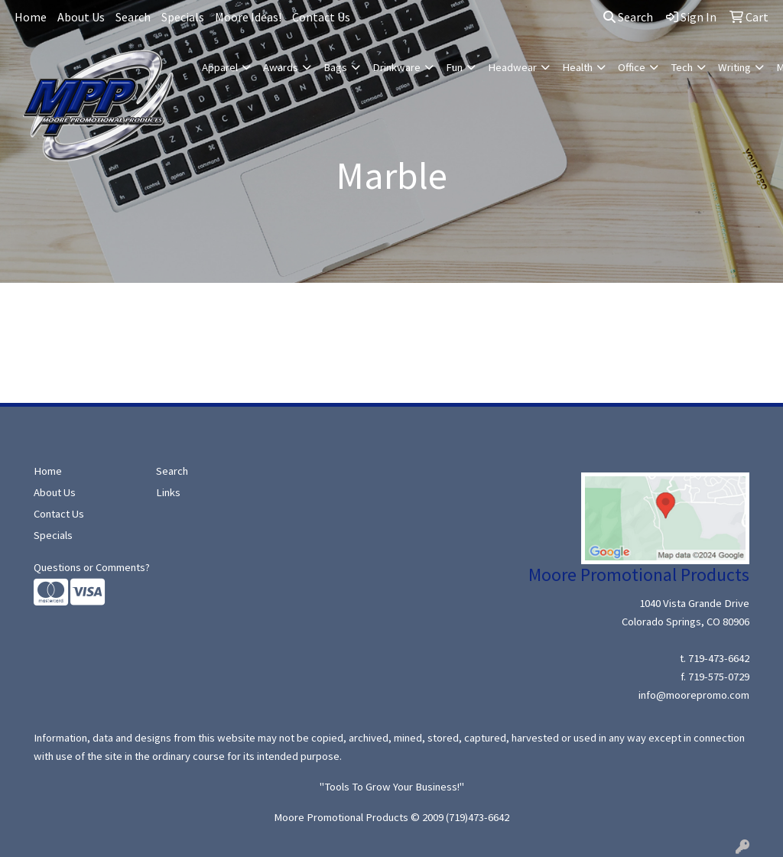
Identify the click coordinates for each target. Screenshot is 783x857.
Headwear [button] (512, 67)
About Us (81, 16)
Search (133, 16)
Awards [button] (280, 67)
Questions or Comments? (92, 567)
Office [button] (631, 67)
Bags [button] (335, 67)
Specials (182, 16)
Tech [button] (682, 67)
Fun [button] (454, 67)
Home (31, 16)
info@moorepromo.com (693, 695)
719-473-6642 (718, 658)
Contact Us (321, 16)
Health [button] (577, 67)
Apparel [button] (220, 67)
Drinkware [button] (396, 67)
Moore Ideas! (248, 16)
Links (168, 492)
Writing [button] (734, 67)
